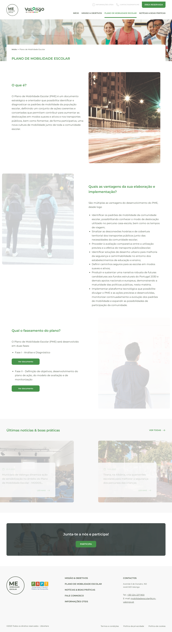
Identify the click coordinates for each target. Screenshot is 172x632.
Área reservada (153, 3)
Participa (86, 544)
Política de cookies (157, 626)
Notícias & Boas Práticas (152, 11)
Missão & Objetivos (92, 11)
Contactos (130, 578)
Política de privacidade (133, 626)
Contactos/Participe (127, 3)
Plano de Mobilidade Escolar (120, 11)
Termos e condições (110, 626)
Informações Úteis (102, 3)
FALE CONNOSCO (74, 595)
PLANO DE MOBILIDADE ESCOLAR (83, 584)
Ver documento (25, 361)
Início (76, 11)
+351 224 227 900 (135, 595)
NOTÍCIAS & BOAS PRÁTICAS (80, 590)
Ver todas (157, 430)
